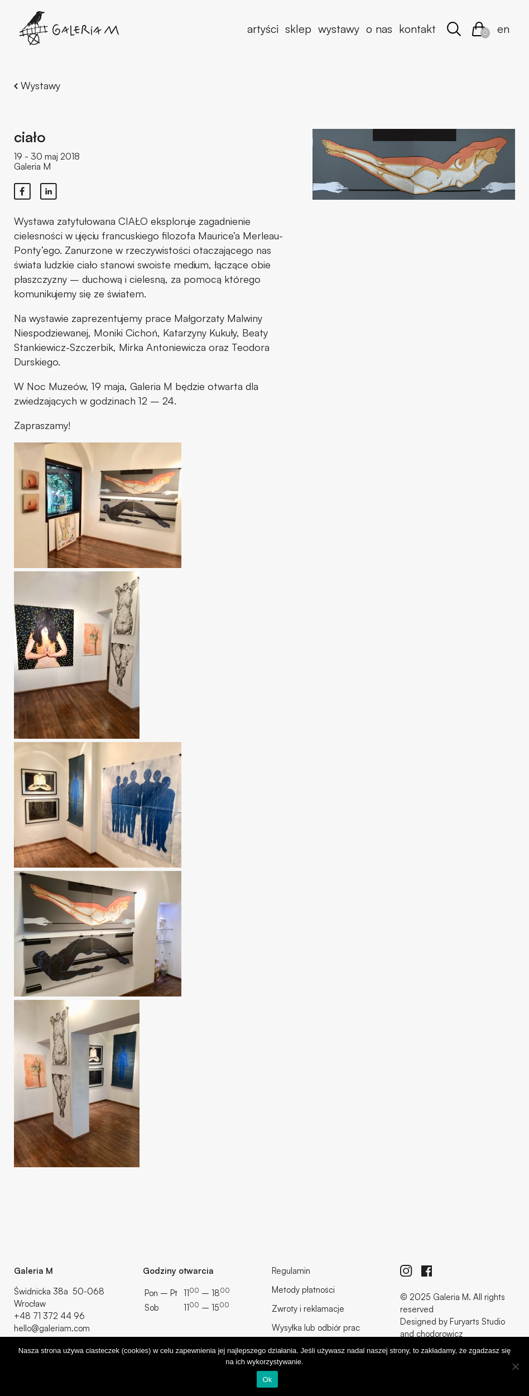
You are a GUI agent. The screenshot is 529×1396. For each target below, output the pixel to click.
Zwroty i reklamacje (308, 1308)
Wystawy (338, 28)
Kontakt (417, 28)
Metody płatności (303, 1289)
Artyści (262, 28)
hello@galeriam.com (52, 1328)
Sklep (298, 28)
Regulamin (291, 1270)
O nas (379, 28)
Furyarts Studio (477, 1321)
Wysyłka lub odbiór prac (316, 1327)
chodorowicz (439, 1333)
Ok (267, 1379)
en (503, 28)
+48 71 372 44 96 (49, 1316)
